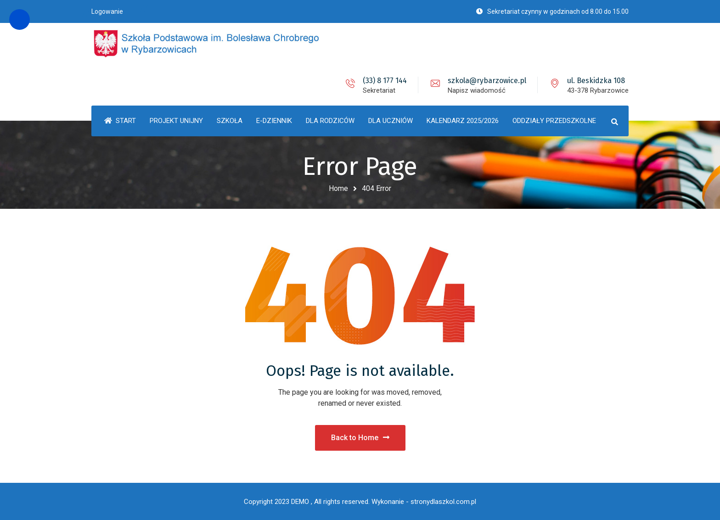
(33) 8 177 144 (385, 80)
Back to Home (360, 437)
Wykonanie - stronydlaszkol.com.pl (423, 502)
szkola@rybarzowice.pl (487, 80)
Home (338, 188)
